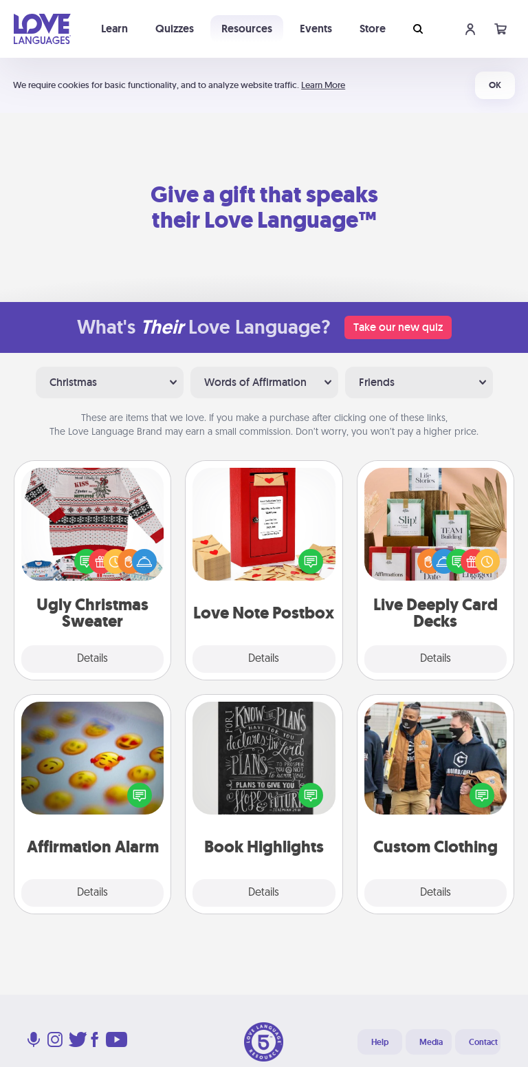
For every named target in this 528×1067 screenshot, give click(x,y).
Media (431, 1042)
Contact (483, 1042)
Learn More (323, 85)
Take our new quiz (398, 327)
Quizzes (174, 28)
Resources (246, 28)
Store (373, 28)
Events (316, 28)
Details (92, 659)
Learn (114, 28)
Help (379, 1042)
